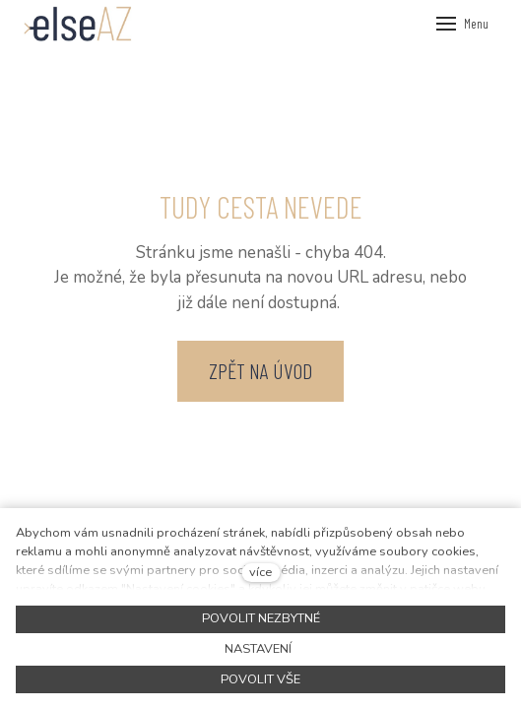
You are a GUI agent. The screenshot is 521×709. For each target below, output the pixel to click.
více (260, 572)
